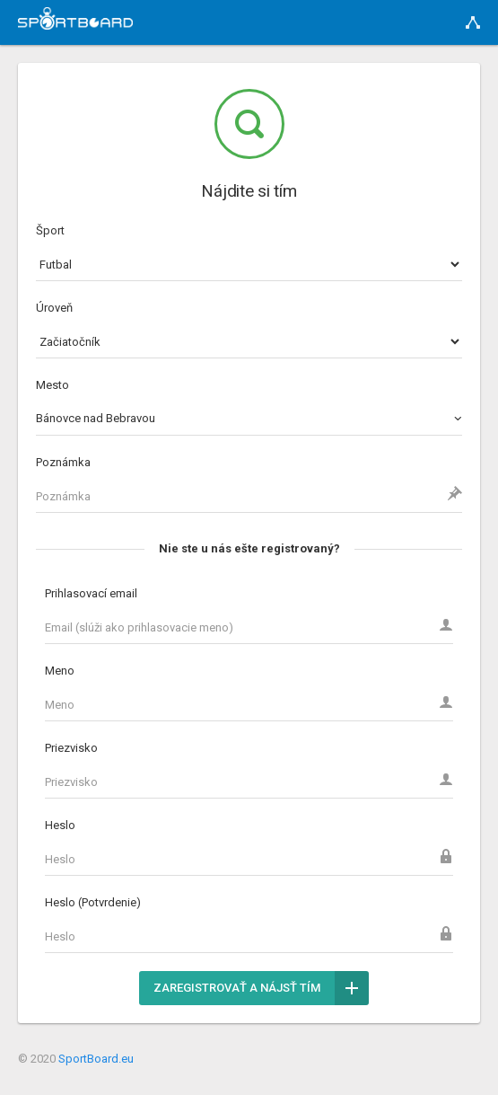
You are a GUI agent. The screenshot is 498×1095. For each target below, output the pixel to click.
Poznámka (63, 462)
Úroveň (54, 307)
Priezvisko (71, 748)
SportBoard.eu (96, 1058)
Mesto (52, 385)
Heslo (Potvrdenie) (93, 902)
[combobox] (249, 419)
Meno (59, 670)
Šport (50, 230)
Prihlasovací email (91, 593)
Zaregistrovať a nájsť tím (261, 988)
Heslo (60, 825)
